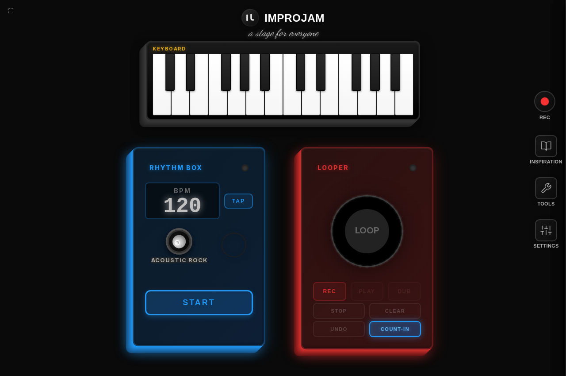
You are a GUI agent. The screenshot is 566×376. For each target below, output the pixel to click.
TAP (238, 201)
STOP (339, 311)
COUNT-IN (395, 329)
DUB (404, 291)
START (199, 302)
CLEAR (395, 311)
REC (329, 291)
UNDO (338, 329)
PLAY (367, 291)
